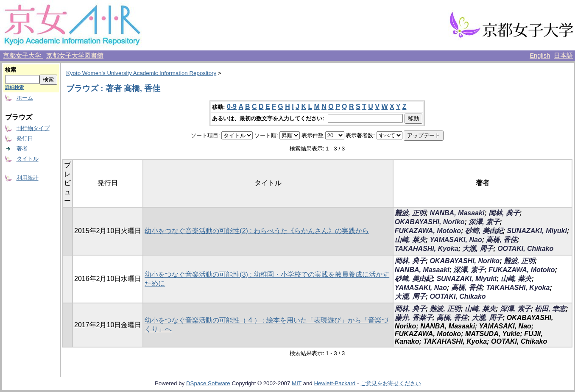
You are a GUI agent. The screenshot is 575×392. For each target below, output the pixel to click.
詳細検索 (14, 87)
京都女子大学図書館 (74, 55)
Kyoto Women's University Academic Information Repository (141, 73)
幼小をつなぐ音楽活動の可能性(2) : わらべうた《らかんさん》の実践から (257, 230)
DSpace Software (208, 383)
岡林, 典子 (503, 213)
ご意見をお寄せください (390, 383)
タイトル (28, 159)
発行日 (25, 138)
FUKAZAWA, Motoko (428, 230)
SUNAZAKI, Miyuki (537, 230)
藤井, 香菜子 (414, 317)
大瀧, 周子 (477, 248)
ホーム (25, 98)
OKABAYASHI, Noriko (430, 221)
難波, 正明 (410, 213)
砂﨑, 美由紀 (484, 230)
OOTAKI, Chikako (525, 248)
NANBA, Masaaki (457, 213)
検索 (10, 70)
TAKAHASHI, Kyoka (426, 248)
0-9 (232, 106)
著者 (22, 148)
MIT (296, 383)
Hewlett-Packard (334, 383)
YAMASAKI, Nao (456, 239)
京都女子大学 (23, 55)
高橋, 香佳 (501, 239)
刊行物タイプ (33, 128)
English (540, 55)
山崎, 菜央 (410, 239)
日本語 (563, 55)
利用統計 (28, 178)
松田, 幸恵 (550, 308)
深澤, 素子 (484, 221)
